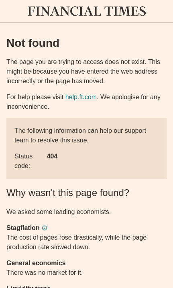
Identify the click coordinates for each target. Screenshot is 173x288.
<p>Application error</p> (86, 144)
